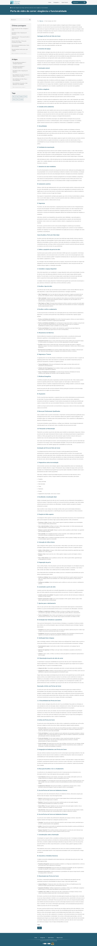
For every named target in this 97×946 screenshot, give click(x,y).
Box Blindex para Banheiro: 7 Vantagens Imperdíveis (19, 67)
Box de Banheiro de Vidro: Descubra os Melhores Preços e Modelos (21, 75)
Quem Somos (65, 2)
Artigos (14, 59)
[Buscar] (84, 2)
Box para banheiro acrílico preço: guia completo (20, 50)
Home (49, 2)
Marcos (41, 21)
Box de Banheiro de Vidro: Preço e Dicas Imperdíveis (20, 79)
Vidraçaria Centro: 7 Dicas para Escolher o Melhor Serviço (21, 37)
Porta (25, 96)
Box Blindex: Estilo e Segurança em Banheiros (19, 33)
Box (14, 96)
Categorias (55, 2)
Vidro (14, 99)
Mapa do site (59, 937)
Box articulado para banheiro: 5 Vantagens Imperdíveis (19, 63)
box (17, 99)
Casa (17, 96)
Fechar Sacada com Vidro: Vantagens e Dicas (20, 29)
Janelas (21, 96)
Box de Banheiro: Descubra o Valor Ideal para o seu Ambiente (20, 84)
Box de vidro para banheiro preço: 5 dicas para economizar (20, 46)
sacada (21, 99)
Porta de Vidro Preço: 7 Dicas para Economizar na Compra (19, 41)
